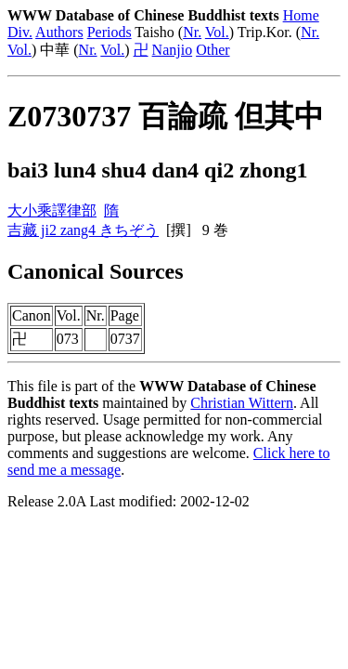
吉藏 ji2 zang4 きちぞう (83, 230)
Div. (19, 32)
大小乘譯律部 (52, 210)
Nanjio (172, 50)
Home (301, 15)
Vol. (217, 32)
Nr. (192, 32)
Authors (59, 32)
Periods (109, 32)
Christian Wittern (241, 403)
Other (212, 50)
